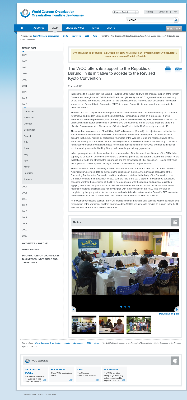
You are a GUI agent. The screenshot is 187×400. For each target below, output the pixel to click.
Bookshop (58, 369)
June (95, 36)
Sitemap (150, 12)
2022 (24, 79)
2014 (24, 205)
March (27, 166)
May (26, 154)
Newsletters (30, 249)
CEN (80, 369)
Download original (169, 313)
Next (178, 310)
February (28, 173)
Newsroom (76, 36)
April (26, 160)
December (29, 111)
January (28, 179)
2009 (24, 236)
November (29, 117)
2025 (24, 61)
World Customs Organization (46, 36)
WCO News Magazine (35, 243)
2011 (24, 223)
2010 (24, 229)
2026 (24, 55)
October (28, 123)
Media (65, 36)
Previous (74, 310)
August (27, 136)
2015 (24, 199)
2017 (24, 186)
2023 (24, 73)
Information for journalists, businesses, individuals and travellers (41, 259)
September (29, 129)
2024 (24, 67)
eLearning (111, 369)
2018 (87, 36)
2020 (24, 92)
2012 (24, 217)
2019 (24, 98)
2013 (24, 211)
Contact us (163, 12)
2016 (24, 192)
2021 (24, 86)
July (26, 142)
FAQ (175, 12)
